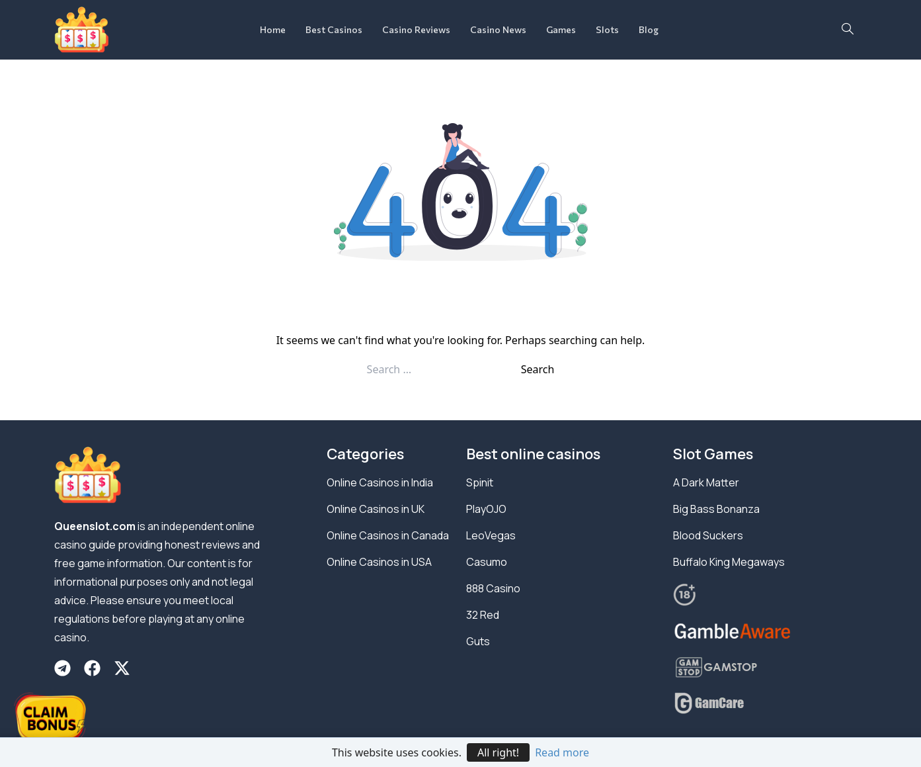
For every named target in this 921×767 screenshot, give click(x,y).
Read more (562, 752)
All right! (498, 752)
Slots (607, 29)
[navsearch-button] (847, 30)
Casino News (498, 29)
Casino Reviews (416, 29)
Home (273, 29)
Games (561, 29)
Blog (649, 29)
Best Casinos (333, 29)
